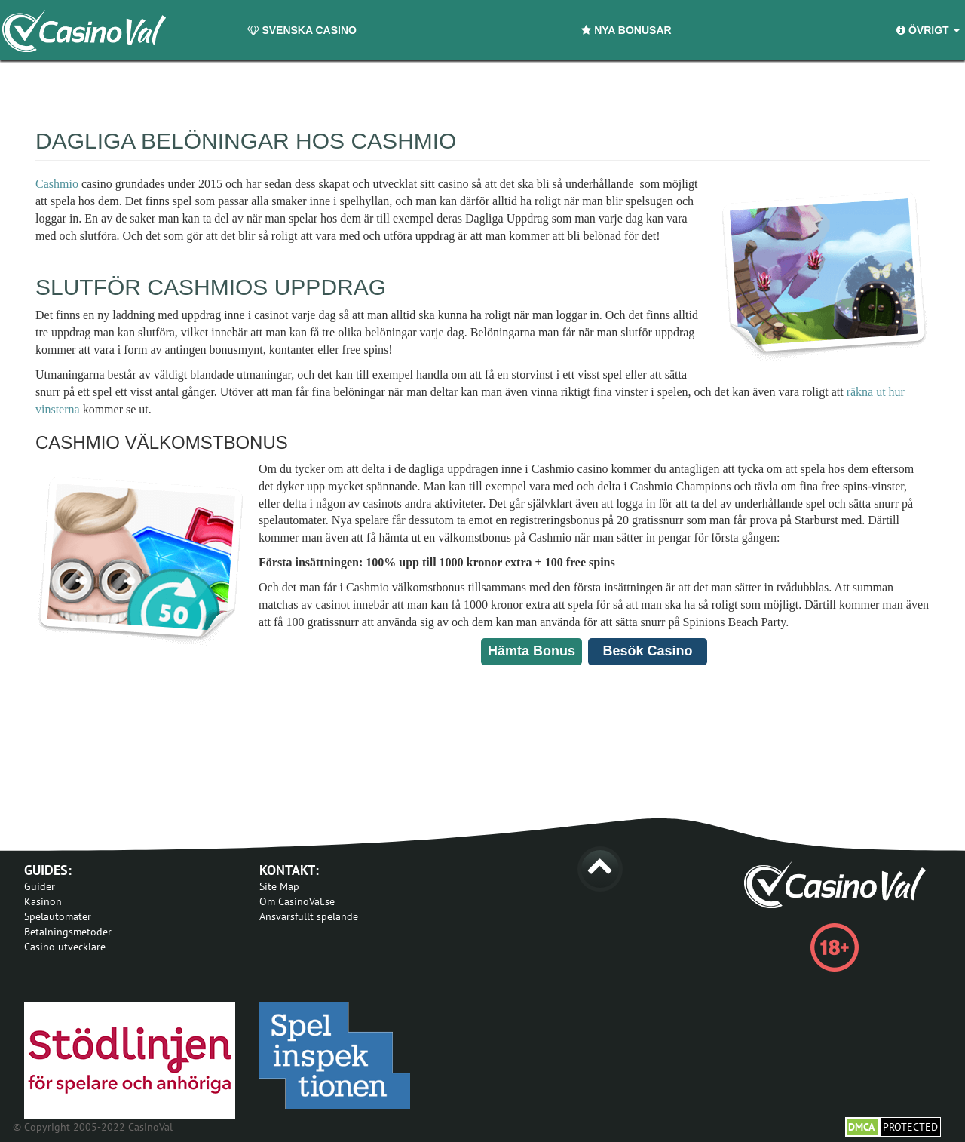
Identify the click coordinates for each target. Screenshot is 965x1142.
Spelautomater (57, 916)
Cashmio (56, 183)
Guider (39, 886)
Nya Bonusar (626, 30)
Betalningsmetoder (68, 931)
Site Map (279, 886)
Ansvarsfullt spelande (308, 916)
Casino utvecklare (65, 946)
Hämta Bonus (531, 650)
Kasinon (43, 901)
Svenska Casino (302, 30)
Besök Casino (647, 650)
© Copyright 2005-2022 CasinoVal (93, 1127)
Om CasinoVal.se (297, 901)
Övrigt (927, 30)
